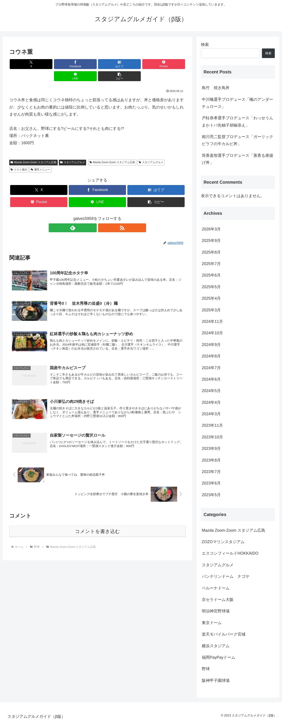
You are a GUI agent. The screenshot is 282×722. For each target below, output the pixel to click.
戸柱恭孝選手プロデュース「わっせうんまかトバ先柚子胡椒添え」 (237, 121)
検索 (205, 44)
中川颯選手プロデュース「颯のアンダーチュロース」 (237, 103)
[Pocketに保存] (112, 64)
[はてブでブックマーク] (83, 64)
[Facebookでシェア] (53, 64)
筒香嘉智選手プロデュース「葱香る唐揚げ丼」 (237, 159)
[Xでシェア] (23, 64)
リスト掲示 (19, 157)
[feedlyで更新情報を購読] (92, 215)
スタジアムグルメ (72, 150)
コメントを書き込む (97, 523)
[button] (171, 64)
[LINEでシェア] (142, 64)
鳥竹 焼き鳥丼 (216, 88)
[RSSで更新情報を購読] (102, 215)
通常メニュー (40, 157)
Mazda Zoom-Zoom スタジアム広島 (33, 150)
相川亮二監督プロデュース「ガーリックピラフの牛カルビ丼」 (237, 140)
